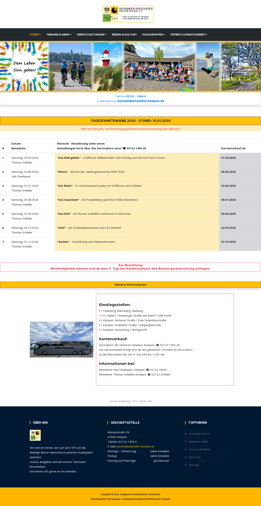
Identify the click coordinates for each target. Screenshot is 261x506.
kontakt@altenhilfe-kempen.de (135, 446)
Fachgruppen (153, 34)
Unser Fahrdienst (200, 449)
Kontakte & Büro (199, 433)
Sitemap (194, 465)
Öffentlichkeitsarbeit (188, 34)
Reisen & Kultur (124, 34)
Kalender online (198, 441)
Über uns (194, 457)
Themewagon (113, 499)
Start (35, 34)
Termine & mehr (59, 34)
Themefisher (153, 494)
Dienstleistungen (91, 34)
